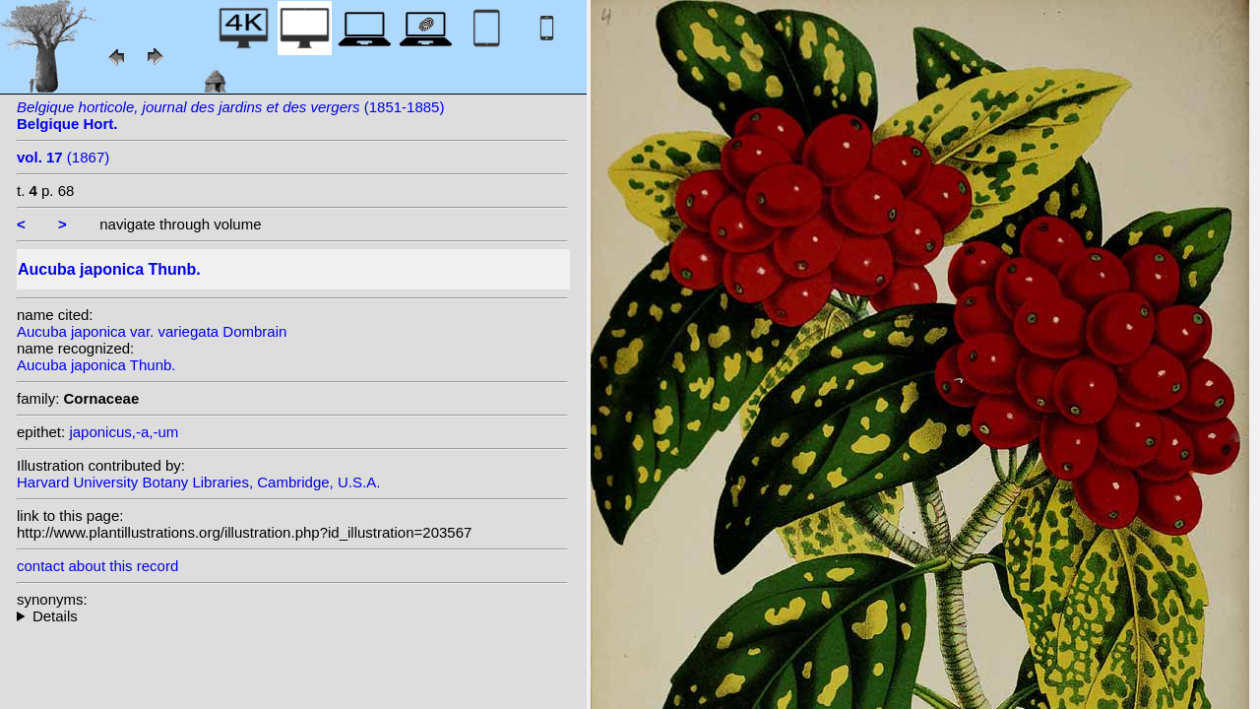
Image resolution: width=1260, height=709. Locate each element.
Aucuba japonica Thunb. (96, 364)
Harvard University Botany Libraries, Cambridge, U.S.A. (198, 482)
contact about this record (97, 565)
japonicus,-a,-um (123, 431)
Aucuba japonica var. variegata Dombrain (151, 331)
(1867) (63, 157)
